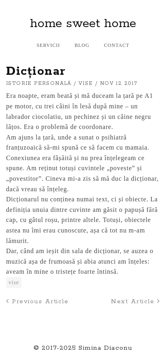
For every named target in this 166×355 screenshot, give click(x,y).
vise (86, 83)
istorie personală (39, 83)
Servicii (48, 45)
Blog (81, 45)
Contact (117, 45)
